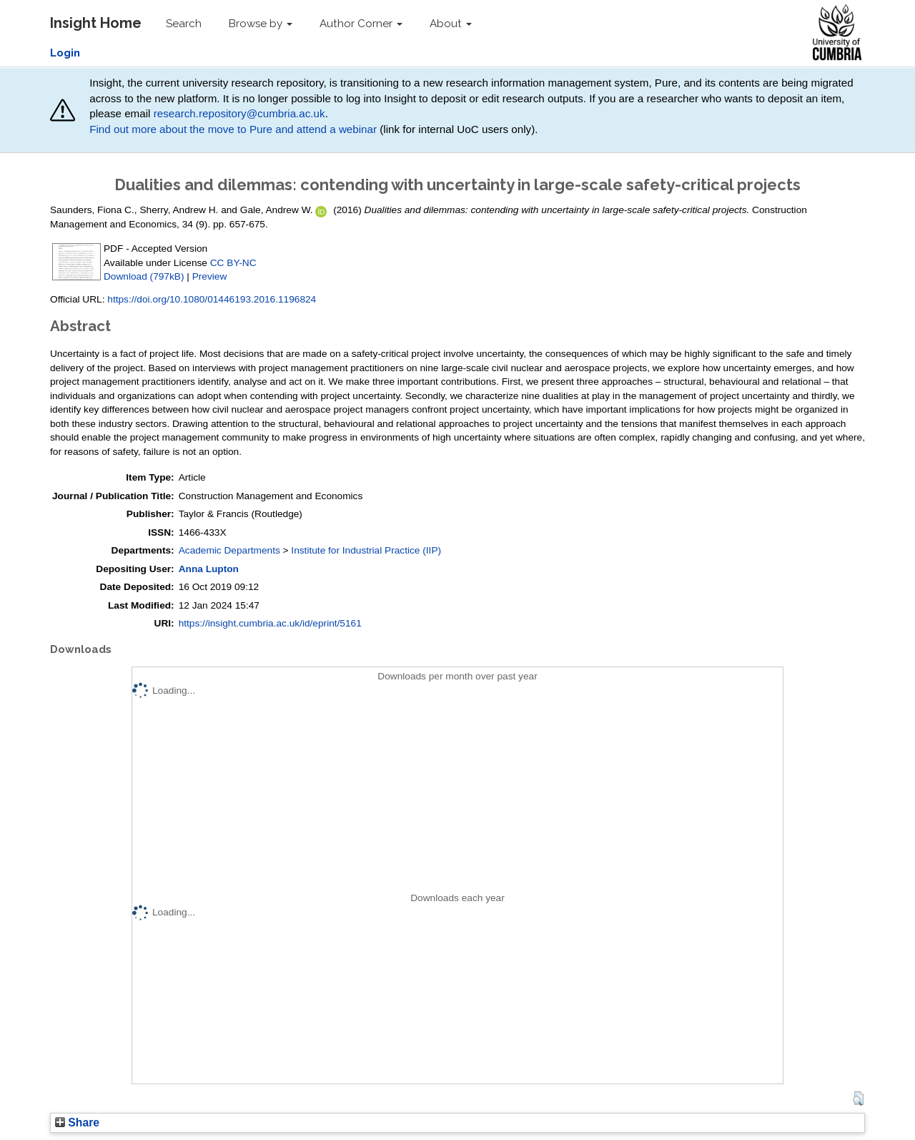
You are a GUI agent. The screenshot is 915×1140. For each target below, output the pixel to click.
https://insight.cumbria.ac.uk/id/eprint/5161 (270, 623)
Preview (209, 276)
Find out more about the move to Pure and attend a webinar (233, 129)
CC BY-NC (233, 262)
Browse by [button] (260, 23)
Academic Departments (229, 550)
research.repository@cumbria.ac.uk (239, 113)
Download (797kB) (144, 276)
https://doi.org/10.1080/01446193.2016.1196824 (211, 299)
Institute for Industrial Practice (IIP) (366, 550)
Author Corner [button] (361, 23)
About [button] (451, 23)
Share (77, 1122)
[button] (858, 1098)
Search (184, 23)
